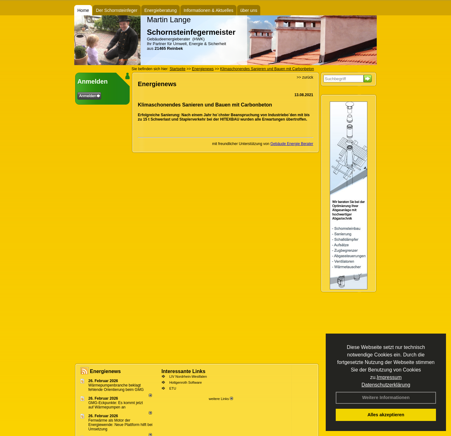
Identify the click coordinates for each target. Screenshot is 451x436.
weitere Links (221, 399)
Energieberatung (160, 10)
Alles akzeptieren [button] (385, 414)
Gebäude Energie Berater (291, 144)
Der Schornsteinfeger (116, 10)
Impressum (389, 377)
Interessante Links (183, 371)
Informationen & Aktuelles (208, 10)
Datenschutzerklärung (385, 384)
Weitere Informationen (386, 397)
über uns (248, 10)
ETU (172, 388)
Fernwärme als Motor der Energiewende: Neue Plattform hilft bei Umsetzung (120, 424)
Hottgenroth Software (185, 382)
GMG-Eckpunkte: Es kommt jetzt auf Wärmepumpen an (115, 405)
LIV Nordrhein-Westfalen (188, 376)
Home (83, 10)
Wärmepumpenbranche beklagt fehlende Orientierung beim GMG (116, 387)
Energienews (105, 371)
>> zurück (305, 77)
